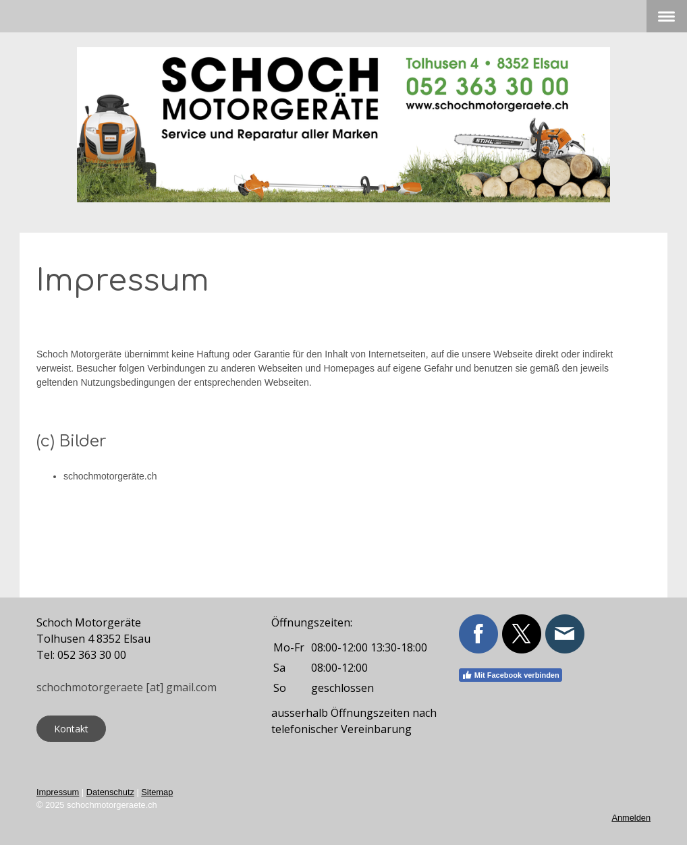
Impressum (57, 792)
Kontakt (71, 728)
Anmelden (631, 818)
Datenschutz (110, 792)
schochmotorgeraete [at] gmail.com (126, 687)
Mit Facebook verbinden (510, 675)
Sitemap (157, 792)
